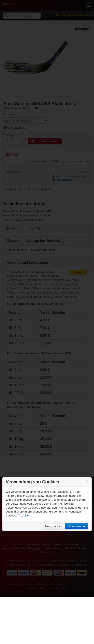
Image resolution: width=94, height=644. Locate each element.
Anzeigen (25, 515)
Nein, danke (52, 526)
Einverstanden (76, 526)
